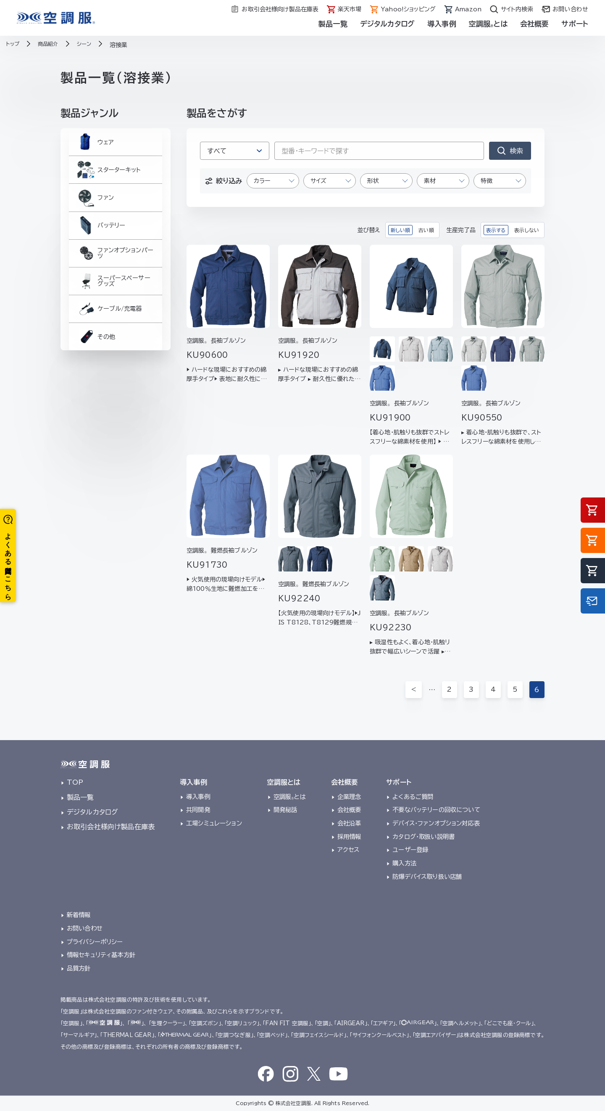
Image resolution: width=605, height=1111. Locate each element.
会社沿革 (349, 823)
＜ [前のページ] (413, 689)
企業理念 (349, 797)
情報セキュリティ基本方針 (101, 955)
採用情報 (349, 836)
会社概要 (534, 23)
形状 (373, 181)
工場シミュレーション (214, 823)
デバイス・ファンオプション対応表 (436, 823)
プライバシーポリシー (95, 942)
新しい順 (400, 230)
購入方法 (404, 863)
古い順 (426, 230)
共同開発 (198, 810)
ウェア (93, 145)
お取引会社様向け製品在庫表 (111, 826)
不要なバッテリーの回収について (436, 810)
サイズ (318, 181)
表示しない (526, 230)
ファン (93, 212)
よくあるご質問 (412, 797)
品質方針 (79, 968)
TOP (75, 782)
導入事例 (441, 23)
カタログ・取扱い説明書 (423, 836)
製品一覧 (332, 23)
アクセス (348, 849)
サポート (574, 23)
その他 (94, 380)
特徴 (486, 181)
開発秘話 (285, 810)
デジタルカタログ (387, 23)
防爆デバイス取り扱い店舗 (427, 876)
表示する (496, 230)
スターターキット (108, 178)
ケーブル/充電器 (109, 346)
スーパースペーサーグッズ (113, 313)
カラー (262, 181)
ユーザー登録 (410, 849)
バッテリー (100, 245)
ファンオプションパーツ (115, 279)
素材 (430, 181)
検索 (516, 151)
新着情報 (79, 915)
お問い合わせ (85, 928)
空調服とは (488, 23)
